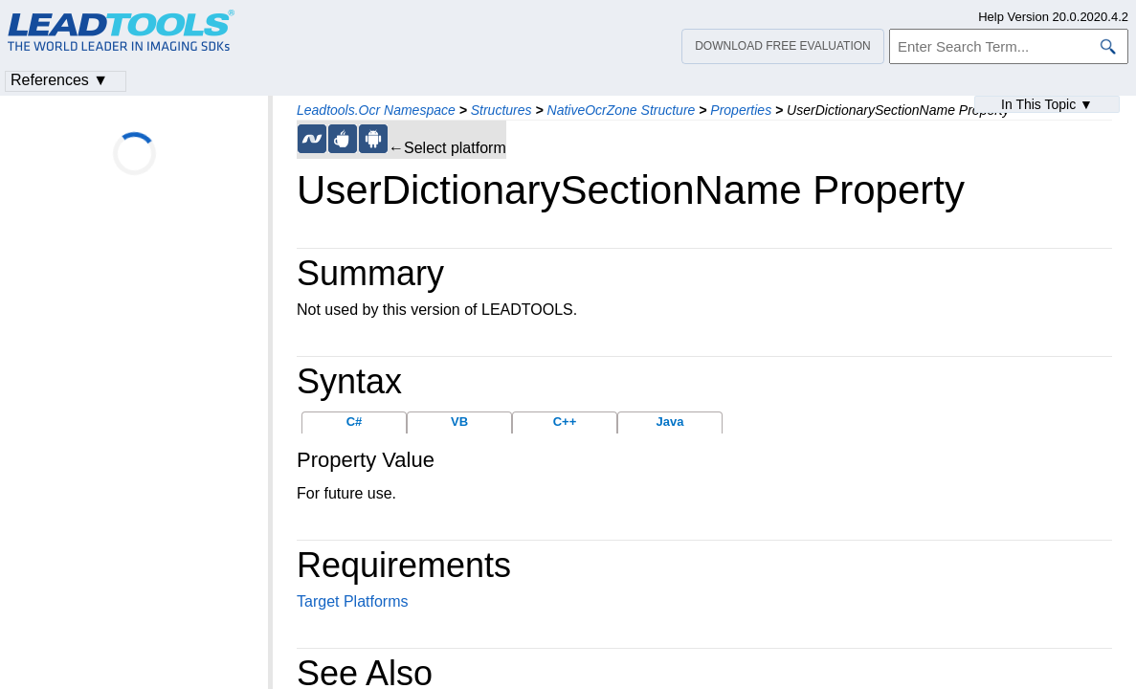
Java (670, 421)
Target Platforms (352, 601)
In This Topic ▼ (1047, 104)
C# (354, 421)
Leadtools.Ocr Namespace (376, 110)
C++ (565, 421)
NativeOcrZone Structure (621, 110)
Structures (501, 110)
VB (459, 421)
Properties (740, 110)
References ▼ (59, 80)
